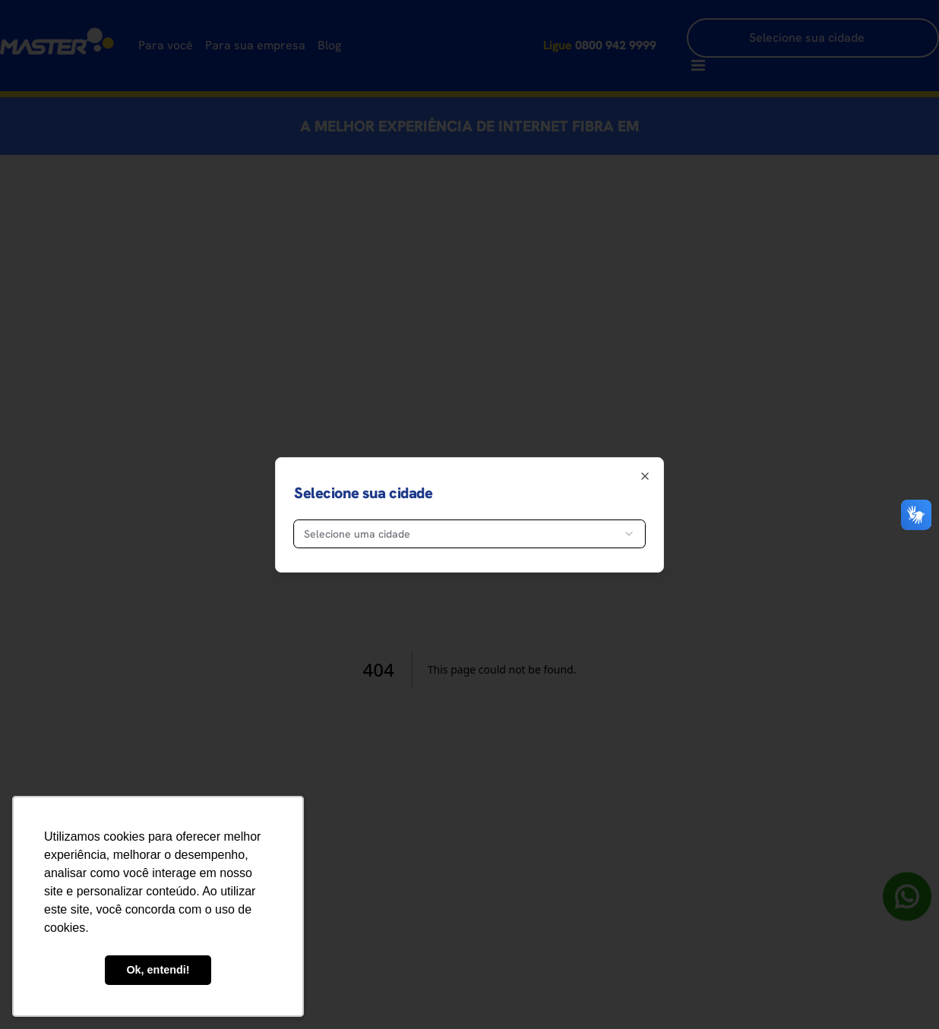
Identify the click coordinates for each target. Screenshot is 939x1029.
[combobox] (469, 534)
